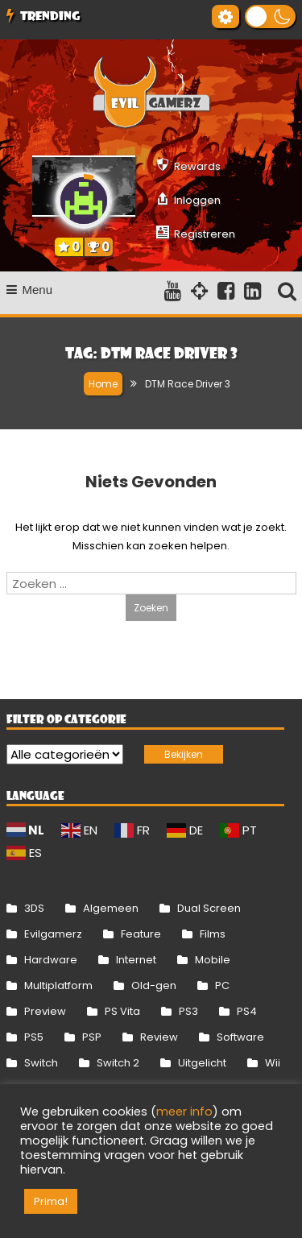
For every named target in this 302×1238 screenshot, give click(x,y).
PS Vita (122, 1011)
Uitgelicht (202, 1062)
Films (212, 934)
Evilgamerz (53, 934)
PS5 (33, 1037)
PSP (91, 1037)
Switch (41, 1062)
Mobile (212, 959)
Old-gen (153, 985)
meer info (184, 1111)
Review (159, 1037)
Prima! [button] (51, 1201)
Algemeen (111, 908)
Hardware (50, 959)
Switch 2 (118, 1062)
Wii (272, 1062)
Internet (136, 959)
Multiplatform (58, 985)
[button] (270, 16)
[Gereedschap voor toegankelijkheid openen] (225, 16)
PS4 (247, 1011)
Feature (141, 934)
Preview (45, 1011)
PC (222, 985)
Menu (29, 289)
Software (240, 1037)
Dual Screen (209, 908)
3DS (34, 908)
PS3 (188, 1011)
